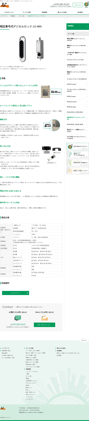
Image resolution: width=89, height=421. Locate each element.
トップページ (3, 16)
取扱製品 (44, 12)
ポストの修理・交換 (31, 355)
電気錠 (27, 378)
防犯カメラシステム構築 (32, 362)
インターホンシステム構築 (32, 366)
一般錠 (27, 373)
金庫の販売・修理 (30, 364)
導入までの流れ (62, 12)
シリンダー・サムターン (32, 371)
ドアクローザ (29, 399)
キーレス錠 (21, 16)
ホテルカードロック (31, 383)
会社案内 (80, 12)
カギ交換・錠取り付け (7, 355)
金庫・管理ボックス (31, 392)
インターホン (29, 396)
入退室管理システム (31, 380)
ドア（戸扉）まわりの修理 (32, 350)
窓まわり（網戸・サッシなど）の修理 (35, 353)
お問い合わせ (77, 5)
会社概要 (59, 355)
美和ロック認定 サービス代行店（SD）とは (68, 353)
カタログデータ (15, 293)
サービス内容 (27, 12)
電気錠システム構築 (31, 357)
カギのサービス (9, 12)
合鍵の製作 (4, 353)
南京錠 (27, 385)
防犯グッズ (28, 387)
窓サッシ (28, 390)
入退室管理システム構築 (32, 359)
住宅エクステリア (30, 394)
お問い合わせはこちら (44, 324)
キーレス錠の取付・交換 (8, 357)
